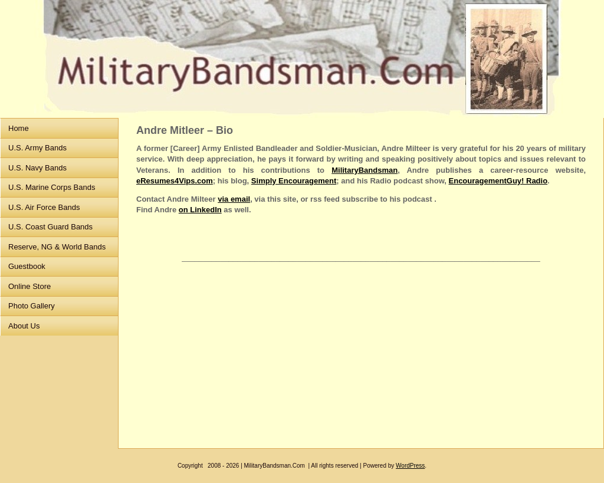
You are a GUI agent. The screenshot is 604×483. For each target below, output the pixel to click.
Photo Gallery (31, 305)
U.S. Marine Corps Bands (51, 187)
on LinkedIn (200, 209)
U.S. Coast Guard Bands (50, 226)
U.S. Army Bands (37, 147)
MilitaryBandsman (364, 170)
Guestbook (26, 266)
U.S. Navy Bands (37, 167)
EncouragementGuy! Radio (498, 180)
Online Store (29, 286)
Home (18, 128)
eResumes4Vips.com (174, 180)
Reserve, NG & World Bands (57, 246)
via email (234, 199)
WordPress (410, 465)
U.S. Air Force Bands (44, 207)
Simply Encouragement (293, 180)
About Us (24, 325)
